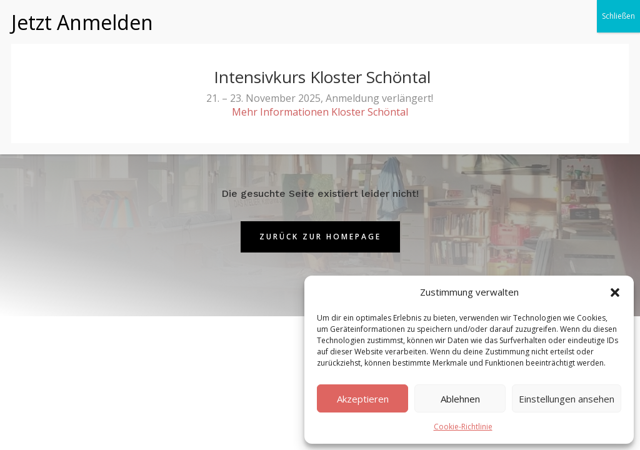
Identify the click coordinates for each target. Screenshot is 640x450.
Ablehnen (460, 398)
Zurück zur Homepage (320, 236)
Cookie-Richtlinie (463, 426)
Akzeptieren (363, 398)
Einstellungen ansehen (566, 398)
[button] (615, 292)
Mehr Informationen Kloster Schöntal (320, 87)
